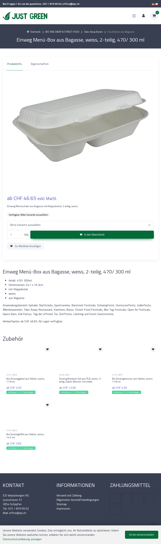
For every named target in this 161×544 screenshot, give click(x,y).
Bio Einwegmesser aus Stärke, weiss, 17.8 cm (132, 380)
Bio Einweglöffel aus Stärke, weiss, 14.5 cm (25, 435)
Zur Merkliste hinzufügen (25, 246)
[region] (80, 63)
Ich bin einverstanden (141, 535)
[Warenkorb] (154, 16)
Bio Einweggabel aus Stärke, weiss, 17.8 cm (25, 380)
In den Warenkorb (92, 234)
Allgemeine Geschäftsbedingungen (77, 500)
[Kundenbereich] (143, 16)
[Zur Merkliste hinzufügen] (47, 349)
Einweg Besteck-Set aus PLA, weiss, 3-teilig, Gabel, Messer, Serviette (80, 380)
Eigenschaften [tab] (40, 64)
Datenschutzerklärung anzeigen (22, 539)
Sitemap (61, 504)
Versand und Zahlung (69, 495)
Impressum (63, 508)
